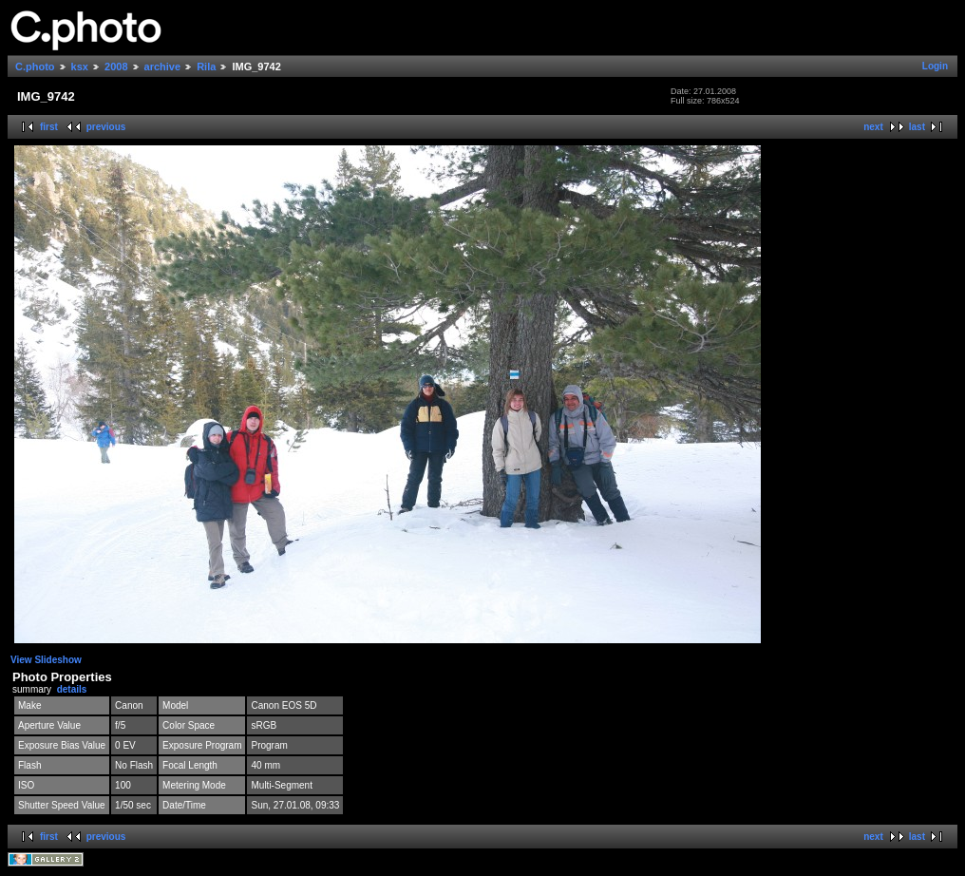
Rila (206, 66)
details (72, 689)
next (873, 127)
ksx (79, 66)
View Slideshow (46, 660)
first (49, 127)
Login (935, 66)
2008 (115, 66)
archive (162, 66)
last (917, 127)
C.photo (35, 66)
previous (106, 127)
